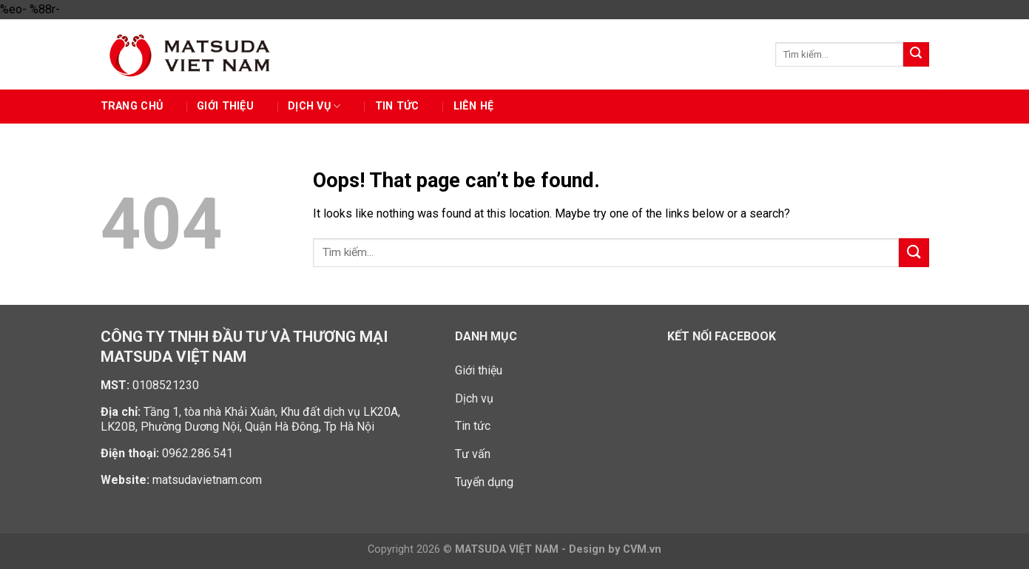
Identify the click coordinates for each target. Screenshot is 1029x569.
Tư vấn (472, 454)
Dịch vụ (314, 106)
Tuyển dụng (484, 482)
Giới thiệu (478, 370)
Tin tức (397, 106)
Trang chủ (132, 106)
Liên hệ (473, 106)
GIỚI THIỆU (225, 106)
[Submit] (915, 54)
